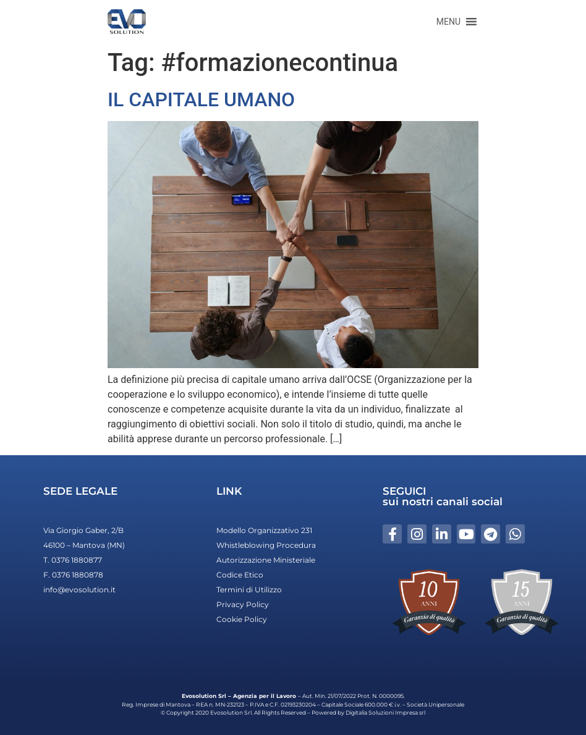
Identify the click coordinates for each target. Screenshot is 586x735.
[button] (448, 21)
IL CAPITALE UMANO (201, 99)
